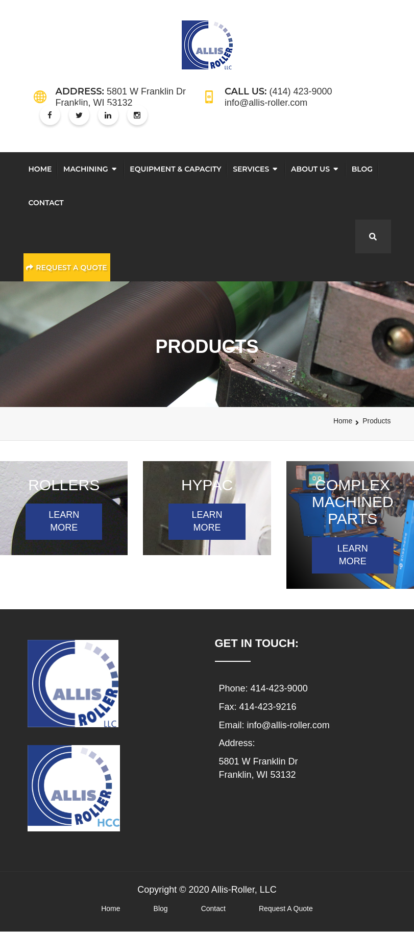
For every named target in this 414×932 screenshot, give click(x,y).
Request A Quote (286, 908)
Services (251, 169)
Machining (85, 169)
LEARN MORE (63, 521)
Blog (362, 169)
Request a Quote (66, 267)
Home (40, 169)
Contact (46, 202)
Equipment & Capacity (175, 169)
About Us (310, 169)
